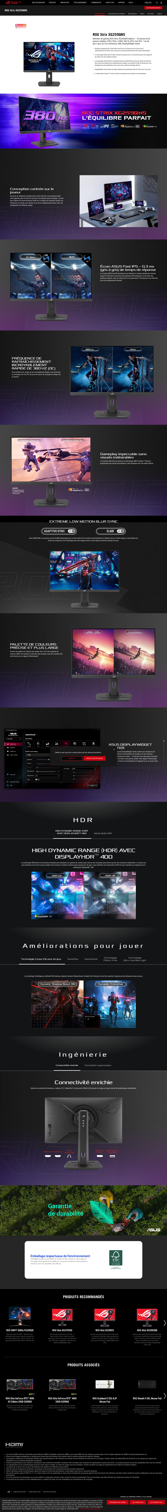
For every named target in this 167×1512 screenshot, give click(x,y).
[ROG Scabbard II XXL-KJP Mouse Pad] (104, 1389)
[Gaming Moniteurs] (19, 1492)
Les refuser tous (137, 1502)
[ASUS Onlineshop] (38, 2)
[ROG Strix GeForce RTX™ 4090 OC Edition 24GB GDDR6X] (19, 1389)
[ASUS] (148, 2)
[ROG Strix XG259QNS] (49, 1492)
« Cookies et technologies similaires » (90, 1509)
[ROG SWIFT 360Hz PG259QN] (19, 1319)
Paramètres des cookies (118, 1502)
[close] (114, 749)
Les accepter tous (156, 1502)
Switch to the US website (94, 758)
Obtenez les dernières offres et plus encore (136, 1497)
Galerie (142, 14)
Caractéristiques (100, 14)
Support (159, 14)
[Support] (121, 2)
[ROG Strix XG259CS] (104, 1319)
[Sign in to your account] (161, 2)
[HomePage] (8, 1492)
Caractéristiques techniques (116, 14)
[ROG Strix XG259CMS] (147, 1319)
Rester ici (72, 758)
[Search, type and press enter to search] (157, 2)
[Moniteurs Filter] (34, 1492)
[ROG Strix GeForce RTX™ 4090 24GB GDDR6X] (62, 1389)
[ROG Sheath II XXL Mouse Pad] (147, 1389)
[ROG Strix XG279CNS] (62, 1319)
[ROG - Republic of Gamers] (13, 2)
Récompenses (132, 14)
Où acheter (150, 14)
